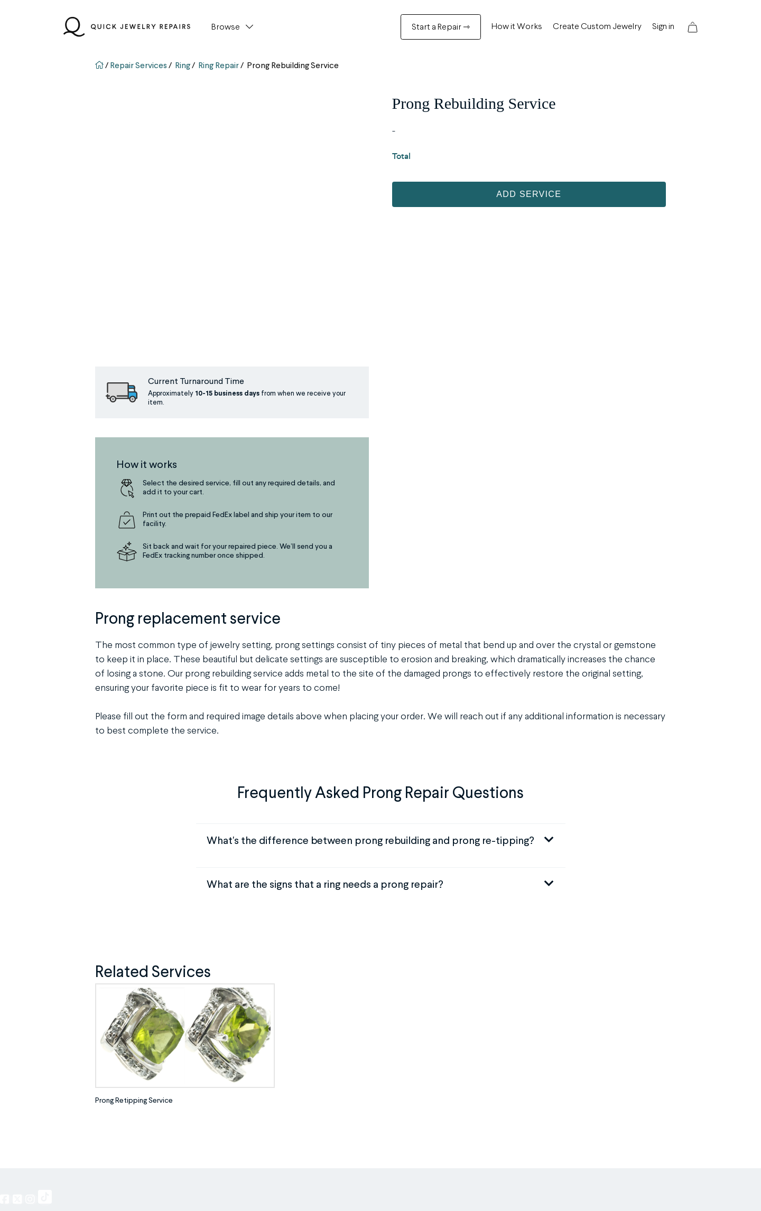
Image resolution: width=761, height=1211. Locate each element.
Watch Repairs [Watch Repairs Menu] (137, 1081)
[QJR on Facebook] (6, 939)
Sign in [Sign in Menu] (663, 27)
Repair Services (138, 66)
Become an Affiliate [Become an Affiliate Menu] (454, 1040)
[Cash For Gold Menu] (290, 1081)
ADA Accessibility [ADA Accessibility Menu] (452, 1095)
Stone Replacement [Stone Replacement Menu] (144, 1026)
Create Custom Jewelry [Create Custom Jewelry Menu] (597, 27)
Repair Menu (143, 978)
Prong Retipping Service (134, 841)
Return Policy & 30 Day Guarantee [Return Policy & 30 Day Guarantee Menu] (307, 1136)
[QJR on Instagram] (31, 939)
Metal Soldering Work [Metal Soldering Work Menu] (147, 1068)
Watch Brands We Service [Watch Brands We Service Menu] (296, 1054)
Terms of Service (481, 1189)
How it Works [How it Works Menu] (516, 27)
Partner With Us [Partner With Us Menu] (448, 1026)
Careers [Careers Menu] (437, 1109)
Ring (182, 66)
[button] (693, 27)
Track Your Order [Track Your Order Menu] (282, 1109)
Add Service (528, 194)
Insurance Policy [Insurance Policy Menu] (449, 1068)
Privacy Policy (432, 1189)
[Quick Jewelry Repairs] (126, 27)
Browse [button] (225, 27)
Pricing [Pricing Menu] (433, 1054)
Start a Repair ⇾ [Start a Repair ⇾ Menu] (441, 27)
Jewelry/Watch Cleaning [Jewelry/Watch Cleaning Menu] (152, 1054)
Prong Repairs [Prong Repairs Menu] (134, 1040)
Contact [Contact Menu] (436, 1122)
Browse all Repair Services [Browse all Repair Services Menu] (296, 1040)
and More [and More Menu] (128, 1109)
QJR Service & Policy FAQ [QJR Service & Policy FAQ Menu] (295, 1095)
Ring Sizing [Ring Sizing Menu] (130, 999)
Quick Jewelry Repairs (309, 1189)
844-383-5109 (578, 1035)
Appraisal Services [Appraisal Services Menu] (143, 1095)
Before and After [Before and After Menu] (280, 1026)
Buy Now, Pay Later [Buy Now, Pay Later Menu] (453, 1081)
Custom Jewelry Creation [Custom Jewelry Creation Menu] (295, 1068)
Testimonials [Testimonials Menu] (275, 1013)
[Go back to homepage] (100, 66)
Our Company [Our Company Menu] (446, 999)
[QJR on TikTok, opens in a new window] (45, 938)
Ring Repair (218, 66)
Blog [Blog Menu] (430, 1013)
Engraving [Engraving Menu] (128, 1013)
